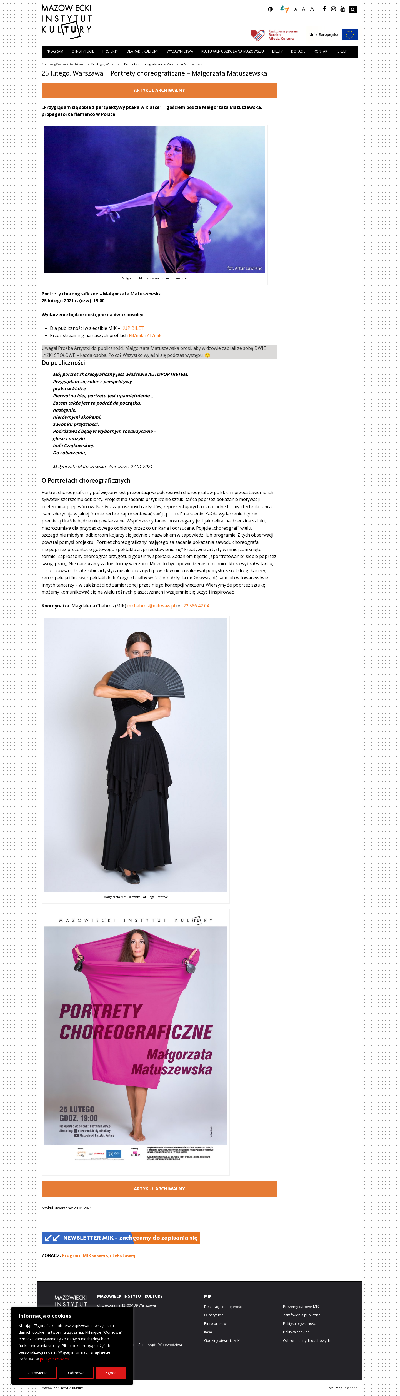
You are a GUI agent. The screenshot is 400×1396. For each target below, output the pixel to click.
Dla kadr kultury (142, 51)
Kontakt (321, 51)
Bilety (277, 51)
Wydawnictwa (180, 51)
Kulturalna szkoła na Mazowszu (232, 51)
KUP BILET (132, 328)
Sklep (343, 51)
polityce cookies (54, 1359)
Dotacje (298, 51)
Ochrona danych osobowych (306, 1340)
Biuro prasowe (216, 1323)
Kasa (208, 1331)
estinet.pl (351, 1388)
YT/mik (154, 335)
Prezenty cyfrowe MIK (301, 1306)
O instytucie (83, 51)
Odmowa (76, 1372)
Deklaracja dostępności (223, 1306)
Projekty (110, 51)
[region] (72, 1346)
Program (54, 51)
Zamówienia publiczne (302, 1314)
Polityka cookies (296, 1331)
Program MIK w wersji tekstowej (99, 1255)
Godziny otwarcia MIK (221, 1340)
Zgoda (111, 1372)
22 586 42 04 (196, 606)
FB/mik (136, 335)
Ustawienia (38, 1372)
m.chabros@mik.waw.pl (151, 606)
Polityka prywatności (299, 1323)
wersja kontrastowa (274, 10)
